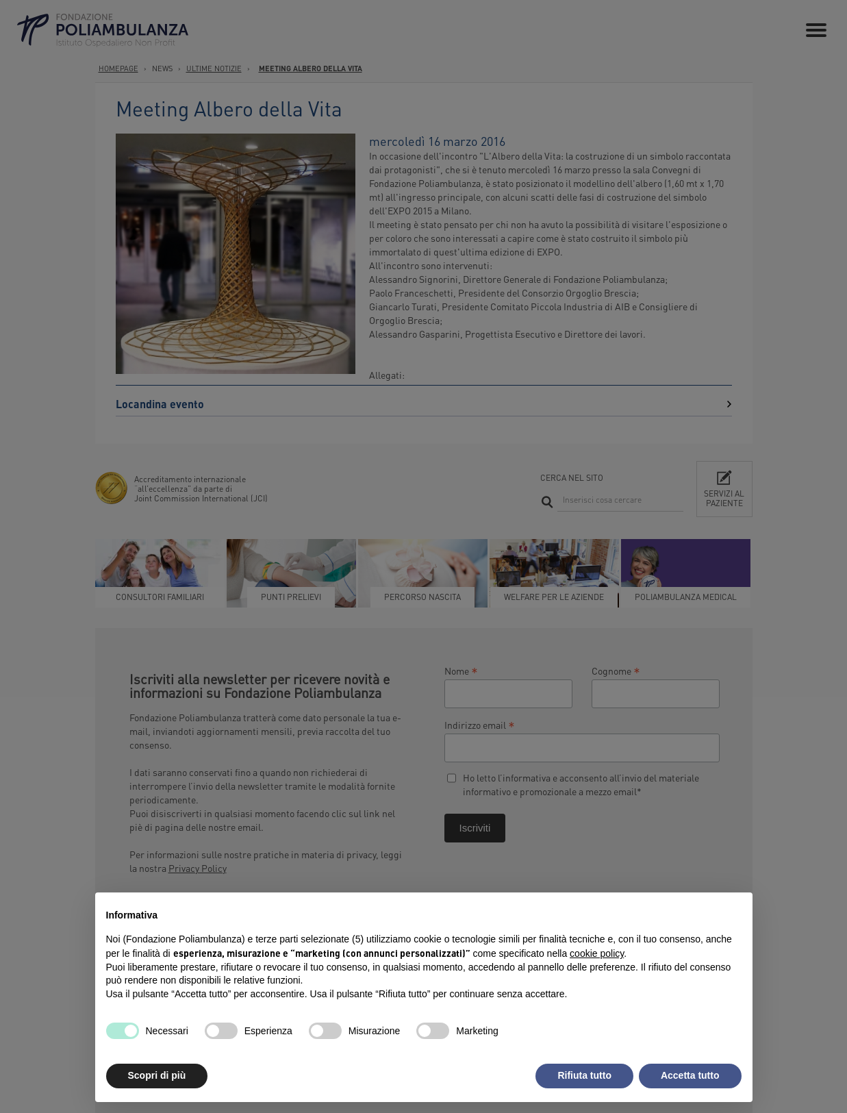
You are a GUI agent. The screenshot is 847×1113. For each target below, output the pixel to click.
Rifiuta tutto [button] (584, 1075)
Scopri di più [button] (157, 1075)
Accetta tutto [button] (690, 1075)
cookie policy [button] (597, 953)
